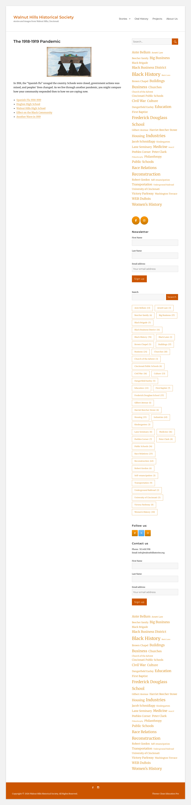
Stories (123, 18)
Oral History (141, 18)
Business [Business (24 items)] (139, 87)
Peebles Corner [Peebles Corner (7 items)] (141, 152)
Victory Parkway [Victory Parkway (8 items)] (143, 193)
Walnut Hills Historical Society (43, 17)
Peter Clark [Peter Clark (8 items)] (159, 152)
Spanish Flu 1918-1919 (28, 99)
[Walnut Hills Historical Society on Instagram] (144, 220)
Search (135, 292)
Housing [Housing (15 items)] (138, 136)
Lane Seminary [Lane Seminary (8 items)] (142, 147)
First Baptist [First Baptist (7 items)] (140, 112)
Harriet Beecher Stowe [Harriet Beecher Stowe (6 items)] (163, 130)
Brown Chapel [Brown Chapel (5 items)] (140, 81)
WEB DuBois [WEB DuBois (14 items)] (141, 199)
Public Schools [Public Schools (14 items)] (143, 162)
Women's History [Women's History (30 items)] (147, 204)
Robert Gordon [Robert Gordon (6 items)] (141, 179)
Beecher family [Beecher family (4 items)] (140, 58)
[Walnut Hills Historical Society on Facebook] (136, 220)
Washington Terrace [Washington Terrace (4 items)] (166, 193)
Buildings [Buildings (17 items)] (157, 81)
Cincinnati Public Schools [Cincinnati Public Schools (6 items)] (147, 95)
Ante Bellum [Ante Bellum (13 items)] (141, 52)
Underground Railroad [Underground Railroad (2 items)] (163, 184)
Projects (157, 18)
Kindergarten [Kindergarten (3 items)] (163, 141)
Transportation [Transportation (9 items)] (142, 184)
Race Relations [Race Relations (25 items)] (144, 168)
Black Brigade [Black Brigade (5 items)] (140, 62)
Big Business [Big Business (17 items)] (160, 58)
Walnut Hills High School (31, 108)
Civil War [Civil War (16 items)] (139, 101)
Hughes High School (28, 104)
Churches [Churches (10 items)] (155, 87)
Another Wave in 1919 (28, 116)
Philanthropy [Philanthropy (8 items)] (153, 156)
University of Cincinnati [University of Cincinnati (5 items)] (146, 188)
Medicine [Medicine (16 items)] (160, 147)
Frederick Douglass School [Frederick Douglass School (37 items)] (149, 121)
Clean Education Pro (169, 793)
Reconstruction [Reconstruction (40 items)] (146, 174)
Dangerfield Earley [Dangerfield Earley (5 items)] (143, 107)
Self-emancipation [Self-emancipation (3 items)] (160, 180)
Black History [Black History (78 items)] (146, 74)
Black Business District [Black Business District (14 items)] (149, 67)
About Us (172, 18)
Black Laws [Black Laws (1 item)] (166, 75)
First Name (137, 237)
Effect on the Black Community (34, 112)
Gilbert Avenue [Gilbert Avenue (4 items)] (140, 130)
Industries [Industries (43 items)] (155, 135)
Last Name (137, 251)
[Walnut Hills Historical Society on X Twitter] (141, 533)
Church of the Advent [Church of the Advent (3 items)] (142, 91)
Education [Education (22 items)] (163, 107)
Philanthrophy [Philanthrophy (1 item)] (137, 157)
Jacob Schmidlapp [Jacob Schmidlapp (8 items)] (143, 141)
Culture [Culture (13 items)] (152, 101)
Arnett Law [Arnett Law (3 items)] (157, 52)
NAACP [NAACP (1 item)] (171, 147)
